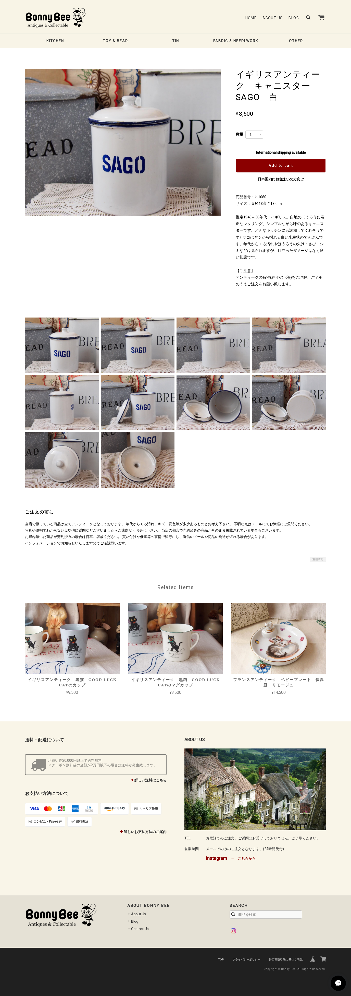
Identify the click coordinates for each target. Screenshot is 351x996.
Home (251, 18)
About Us (272, 18)
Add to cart (281, 165)
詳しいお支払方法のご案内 (145, 832)
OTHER (296, 41)
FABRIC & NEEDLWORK (235, 41)
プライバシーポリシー (246, 959)
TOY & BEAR (115, 41)
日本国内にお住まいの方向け (281, 179)
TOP (221, 959)
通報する (317, 559)
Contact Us (140, 929)
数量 (239, 134)
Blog (294, 18)
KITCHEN (55, 41)
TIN (175, 41)
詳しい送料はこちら (150, 780)
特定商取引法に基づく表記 (286, 959)
